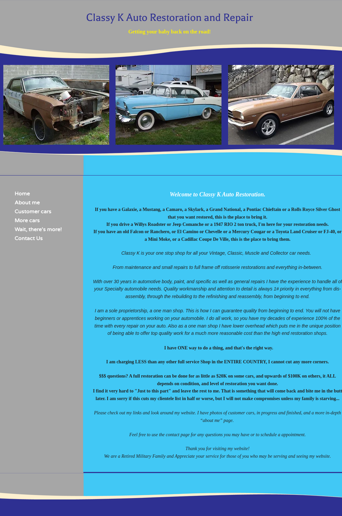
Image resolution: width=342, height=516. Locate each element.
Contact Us (29, 238)
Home (22, 193)
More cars (27, 220)
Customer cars (33, 211)
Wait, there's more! (38, 229)
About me (27, 202)
